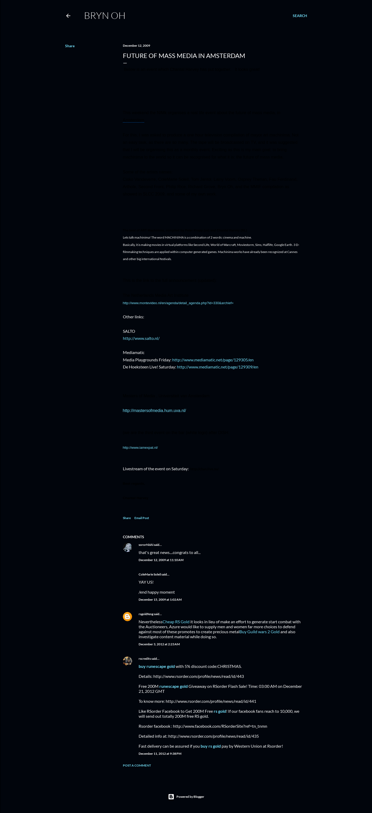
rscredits (145, 659)
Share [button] (70, 46)
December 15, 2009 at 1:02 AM (160, 599)
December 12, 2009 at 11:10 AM (161, 560)
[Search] (300, 15)
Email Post (141, 518)
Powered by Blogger (186, 797)
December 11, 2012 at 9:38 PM (160, 754)
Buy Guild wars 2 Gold (259, 631)
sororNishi (146, 545)
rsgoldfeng (146, 614)
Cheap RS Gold (176, 621)
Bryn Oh (104, 15)
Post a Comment (137, 765)
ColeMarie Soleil (150, 574)
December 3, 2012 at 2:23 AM (159, 644)
